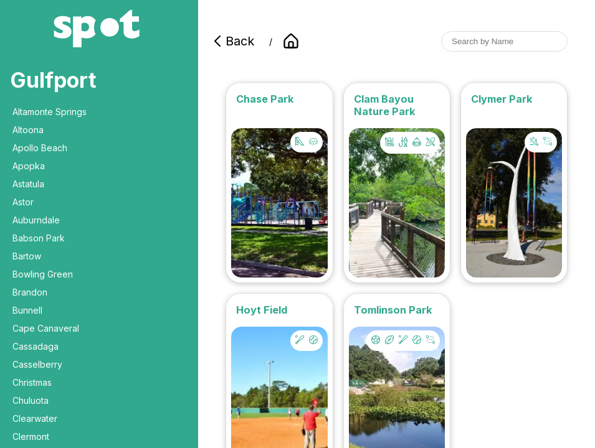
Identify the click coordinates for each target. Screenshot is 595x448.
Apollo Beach (39, 147)
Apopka (28, 166)
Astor (23, 202)
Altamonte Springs (49, 111)
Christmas (32, 382)
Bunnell (27, 310)
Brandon (29, 292)
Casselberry (37, 364)
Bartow (26, 256)
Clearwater (34, 418)
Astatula (28, 184)
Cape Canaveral (45, 328)
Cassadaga (35, 346)
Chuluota (30, 400)
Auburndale (36, 220)
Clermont (30, 436)
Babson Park (38, 238)
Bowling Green (42, 274)
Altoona (28, 129)
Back (232, 41)
